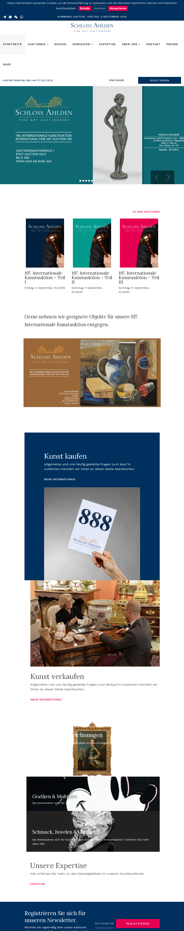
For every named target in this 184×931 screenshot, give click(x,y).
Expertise (107, 44)
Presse (172, 44)
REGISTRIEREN (159, 80)
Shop (7, 64)
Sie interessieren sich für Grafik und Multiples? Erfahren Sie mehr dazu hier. (82, 802)
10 (104, 181)
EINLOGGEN (116, 80)
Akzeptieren (118, 8)
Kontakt (153, 44)
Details (85, 8)
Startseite (12, 44)
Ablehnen (100, 8)
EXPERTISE (37, 883)
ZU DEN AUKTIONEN (146, 211)
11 (107, 181)
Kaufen (60, 44)
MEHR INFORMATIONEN (59, 479)
